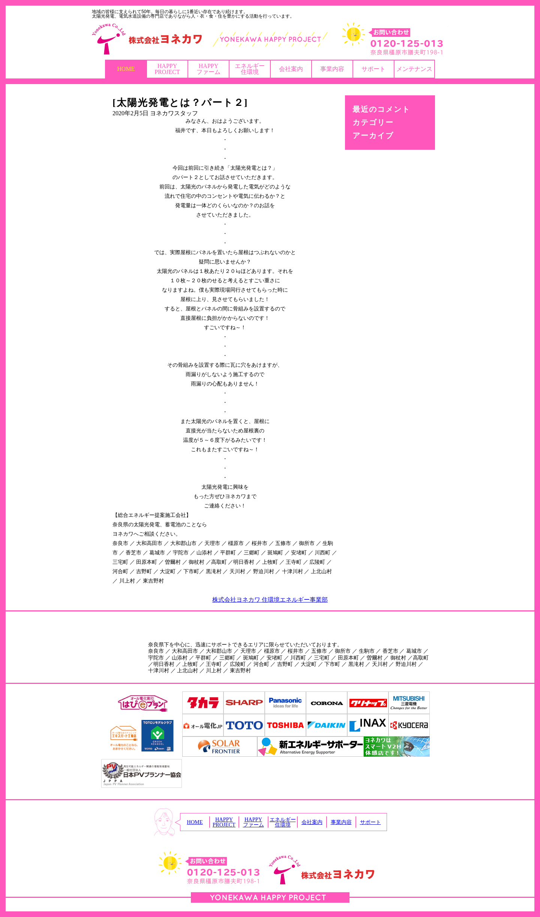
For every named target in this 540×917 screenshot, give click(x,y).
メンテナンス (414, 69)
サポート (374, 69)
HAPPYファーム (208, 69)
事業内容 (332, 69)
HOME (126, 69)
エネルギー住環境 (250, 69)
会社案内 (291, 69)
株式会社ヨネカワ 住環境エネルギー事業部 (270, 599)
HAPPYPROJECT (167, 69)
